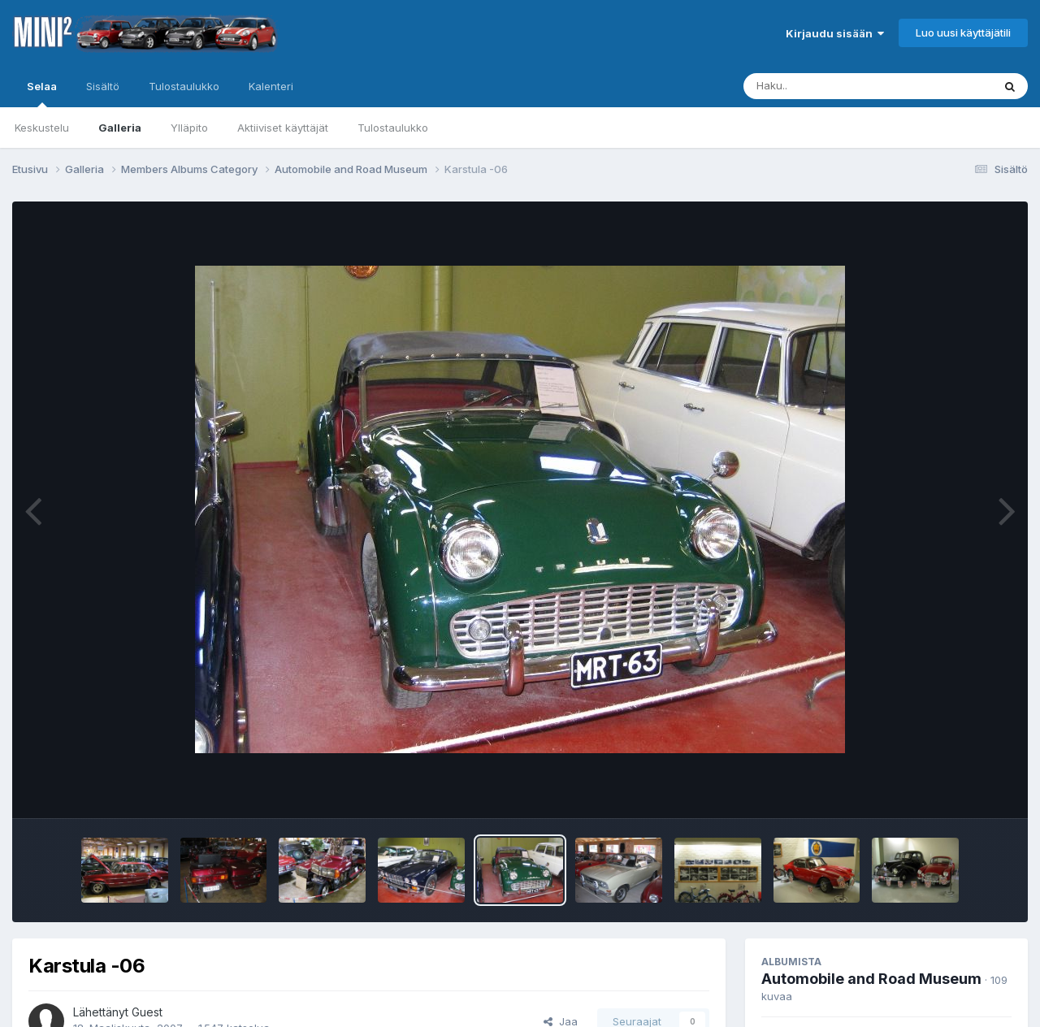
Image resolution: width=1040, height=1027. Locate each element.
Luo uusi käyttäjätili (963, 32)
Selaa (42, 93)
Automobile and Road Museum (871, 978)
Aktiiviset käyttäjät (282, 127)
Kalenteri (271, 86)
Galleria (119, 127)
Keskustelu (42, 127)
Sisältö (102, 86)
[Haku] (837, 86)
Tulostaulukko (393, 127)
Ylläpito (189, 127)
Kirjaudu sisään (835, 33)
